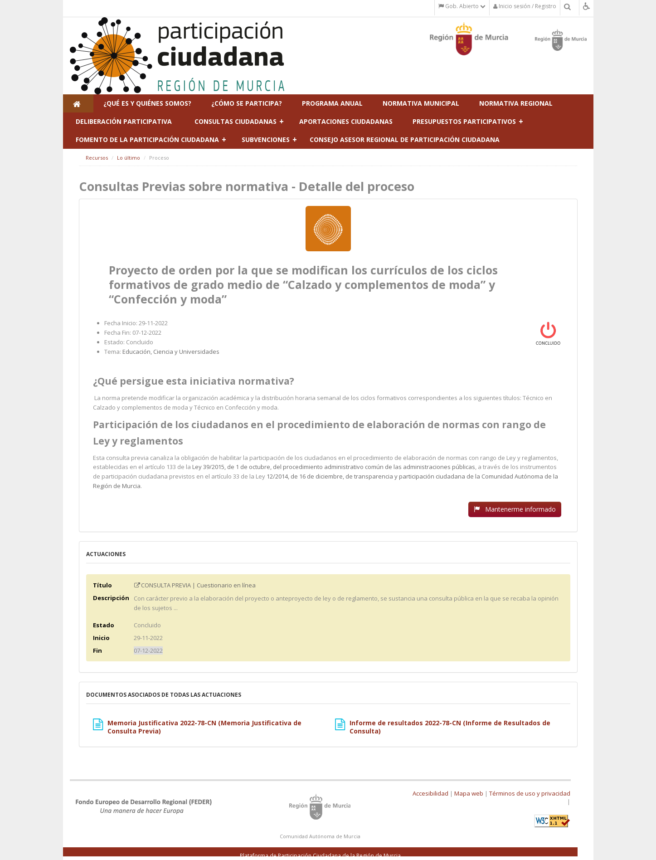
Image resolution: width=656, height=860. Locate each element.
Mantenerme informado (515, 509)
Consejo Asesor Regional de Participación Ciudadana (405, 139)
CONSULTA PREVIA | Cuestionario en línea (195, 585)
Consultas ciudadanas (235, 121)
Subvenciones (266, 139)
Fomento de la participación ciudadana (147, 139)
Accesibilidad (430, 793)
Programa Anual (332, 103)
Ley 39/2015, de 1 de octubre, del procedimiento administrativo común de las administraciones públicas (333, 467)
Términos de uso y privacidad (529, 793)
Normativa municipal (421, 103)
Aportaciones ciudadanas (346, 121)
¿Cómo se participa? (246, 103)
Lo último (128, 157)
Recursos (97, 157)
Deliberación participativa (124, 121)
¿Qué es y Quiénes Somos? (147, 103)
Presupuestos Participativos (464, 121)
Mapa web (468, 793)
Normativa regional (516, 103)
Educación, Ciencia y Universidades (170, 351)
